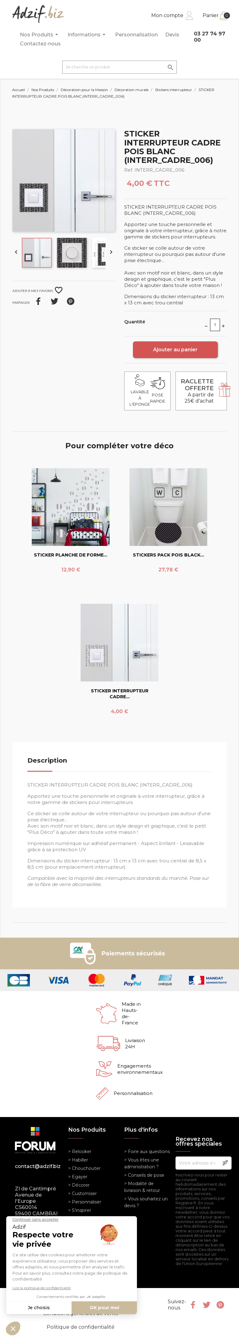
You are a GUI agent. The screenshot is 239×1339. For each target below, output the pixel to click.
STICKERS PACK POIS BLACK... (168, 555)
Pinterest (70, 301)
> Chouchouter (84, 1168)
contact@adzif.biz (37, 1166)
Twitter (206, 1305)
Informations (87, 34)
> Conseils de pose (144, 1175)
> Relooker (79, 1151)
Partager (38, 301)
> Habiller (78, 1160)
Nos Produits (40, 34)
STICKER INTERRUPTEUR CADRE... (119, 694)
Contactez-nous (40, 44)
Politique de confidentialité (81, 1327)
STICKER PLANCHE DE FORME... (70, 555)
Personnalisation (136, 35)
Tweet (54, 301)
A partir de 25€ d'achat (197, 391)
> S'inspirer (79, 1210)
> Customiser (82, 1193)
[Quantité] (215, 325)
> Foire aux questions (147, 1151)
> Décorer (79, 1185)
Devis (172, 35)
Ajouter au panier (175, 350)
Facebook (193, 1305)
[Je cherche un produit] (119, 67)
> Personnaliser (84, 1202)
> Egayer (77, 1177)
